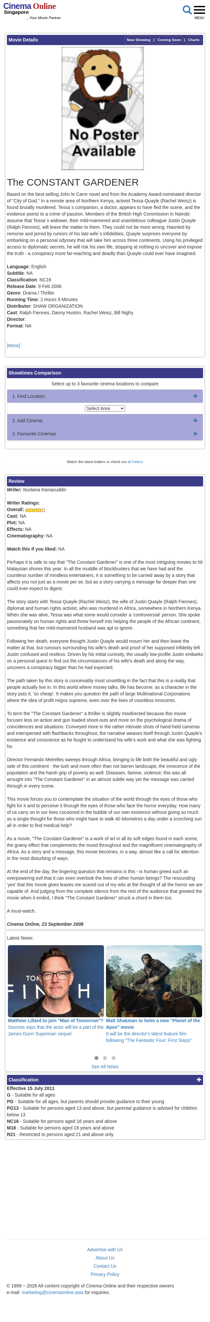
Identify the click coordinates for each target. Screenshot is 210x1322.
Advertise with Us (105, 1249)
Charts (193, 40)
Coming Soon (169, 40)
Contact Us (104, 1266)
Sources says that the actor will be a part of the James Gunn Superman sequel (56, 990)
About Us (105, 1257)
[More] (13, 345)
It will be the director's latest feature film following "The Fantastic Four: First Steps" (154, 994)
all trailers (135, 462)
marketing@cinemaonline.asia (53, 1292)
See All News (105, 1066)
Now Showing (138, 40)
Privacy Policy (105, 1274)
